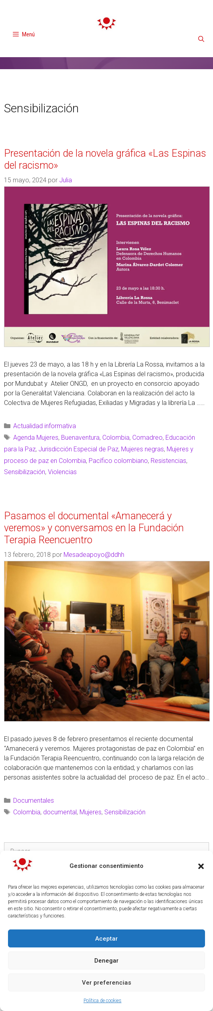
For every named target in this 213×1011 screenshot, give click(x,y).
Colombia (115, 437)
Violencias (62, 472)
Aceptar (106, 938)
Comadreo (147, 437)
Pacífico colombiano (118, 461)
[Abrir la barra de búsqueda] (201, 39)
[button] (201, 866)
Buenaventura (80, 437)
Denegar (106, 960)
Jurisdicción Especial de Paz (78, 449)
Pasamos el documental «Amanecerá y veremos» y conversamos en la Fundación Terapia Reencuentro (94, 528)
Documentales (33, 800)
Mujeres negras (142, 449)
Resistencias (168, 461)
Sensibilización (24, 472)
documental (60, 812)
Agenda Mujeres (35, 437)
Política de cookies (102, 1000)
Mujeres (91, 812)
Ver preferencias (106, 982)
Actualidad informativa (44, 426)
